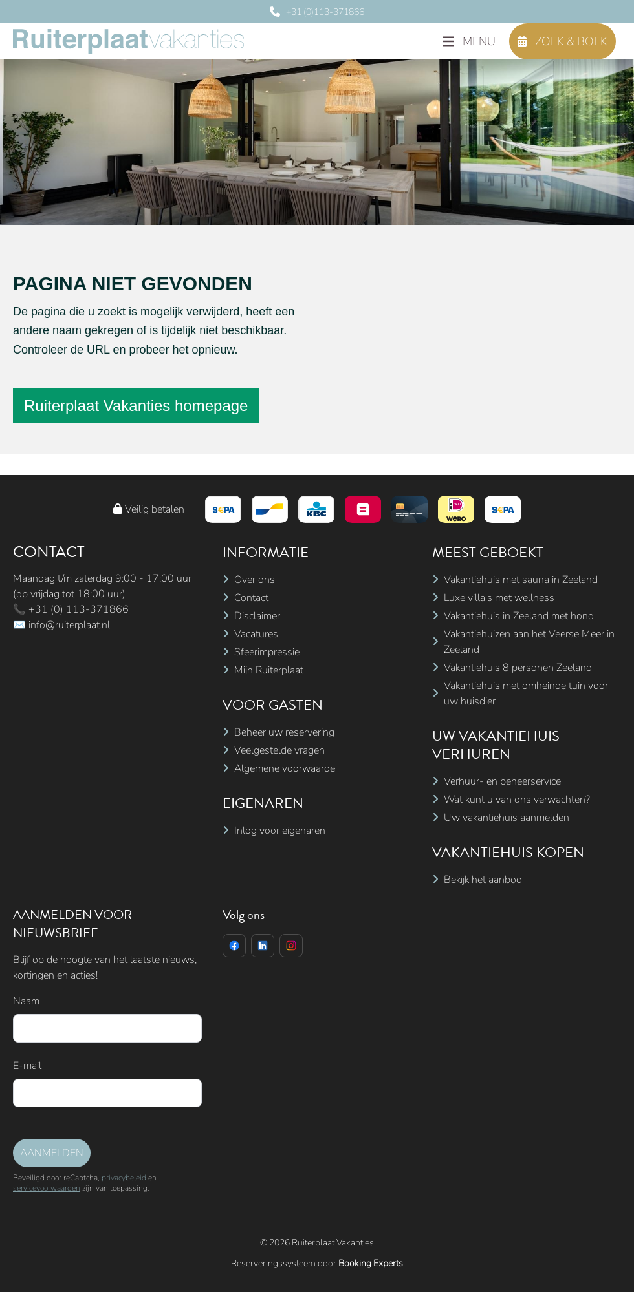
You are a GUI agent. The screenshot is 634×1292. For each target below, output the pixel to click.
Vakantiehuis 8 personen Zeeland (518, 668)
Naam (26, 1001)
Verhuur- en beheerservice (502, 781)
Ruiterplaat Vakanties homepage (136, 405)
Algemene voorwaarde (284, 768)
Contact (251, 598)
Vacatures (256, 634)
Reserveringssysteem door (317, 1263)
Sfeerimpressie (267, 652)
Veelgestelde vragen (279, 750)
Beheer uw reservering (284, 732)
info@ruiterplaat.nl (69, 625)
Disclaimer (257, 616)
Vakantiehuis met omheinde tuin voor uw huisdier (526, 693)
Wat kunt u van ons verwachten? (517, 799)
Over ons (254, 580)
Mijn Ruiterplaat (268, 670)
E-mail (27, 1066)
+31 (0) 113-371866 (78, 609)
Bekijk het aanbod (483, 880)
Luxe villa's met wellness (499, 598)
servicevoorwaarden (46, 1188)
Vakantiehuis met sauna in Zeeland (521, 580)
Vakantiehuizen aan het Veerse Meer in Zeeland (529, 642)
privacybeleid (124, 1177)
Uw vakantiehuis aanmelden (506, 817)
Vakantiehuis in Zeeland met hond (519, 616)
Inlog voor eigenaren (279, 830)
